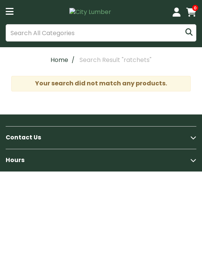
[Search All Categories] (101, 33)
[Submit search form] (189, 33)
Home (59, 60)
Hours (15, 160)
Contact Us (23, 137)
